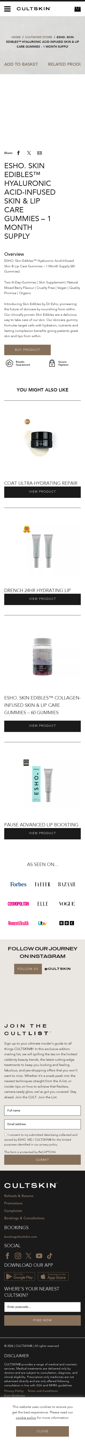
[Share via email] (39, 176)
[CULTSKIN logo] (32, 9)
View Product (42, 514)
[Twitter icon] (28, 1278)
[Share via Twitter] (29, 176)
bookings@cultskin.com (20, 1259)
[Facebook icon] (7, 1278)
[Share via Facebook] (18, 176)
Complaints (13, 1233)
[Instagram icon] (18, 1278)
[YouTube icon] (39, 1278)
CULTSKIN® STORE (38, 37)
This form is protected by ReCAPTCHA (30, 1174)
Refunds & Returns (18, 1218)
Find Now (42, 1342)
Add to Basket (21, 64)
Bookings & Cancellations (24, 1240)
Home (16, 37)
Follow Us (28, 991)
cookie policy (26, 1418)
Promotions (13, 1225)
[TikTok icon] (50, 1278)
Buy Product (27, 372)
